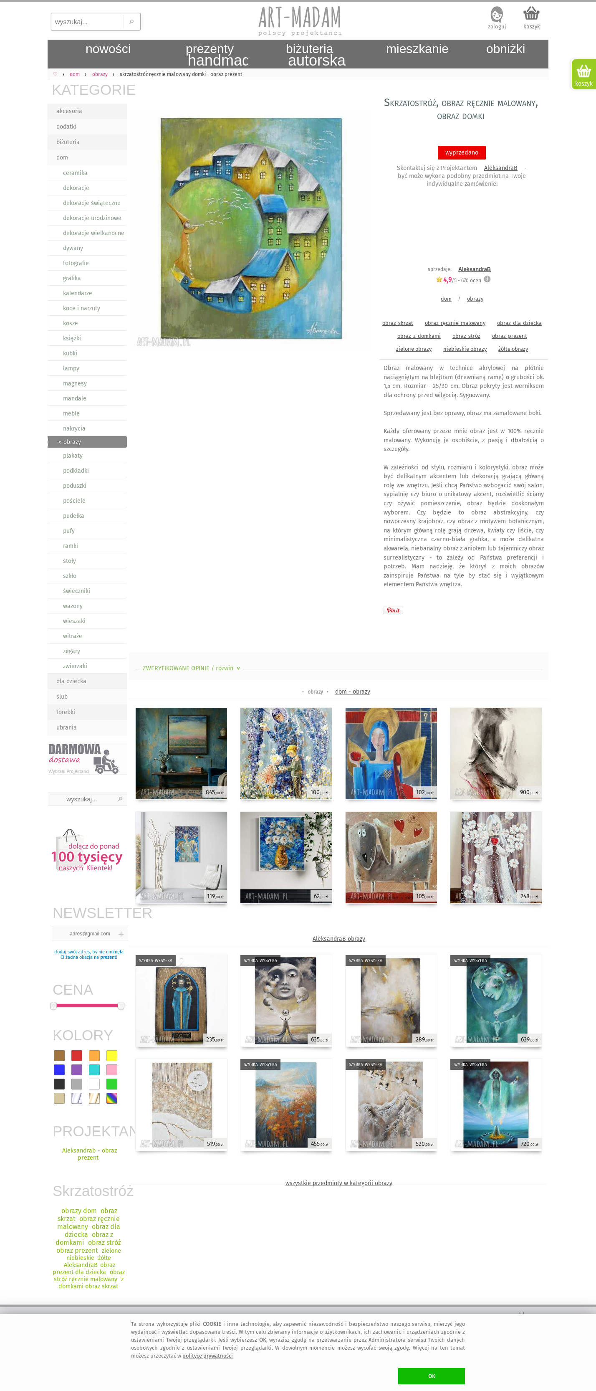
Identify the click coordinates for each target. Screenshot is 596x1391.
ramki (70, 546)
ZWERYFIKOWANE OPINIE (192, 668)
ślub (62, 696)
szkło (69, 576)
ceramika (75, 173)
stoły (69, 561)
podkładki (76, 470)
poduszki (74, 485)
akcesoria (69, 111)
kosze (70, 323)
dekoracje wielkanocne (93, 233)
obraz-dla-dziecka (519, 323)
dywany (73, 248)
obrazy (475, 299)
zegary (71, 651)
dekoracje (76, 188)
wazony (73, 606)
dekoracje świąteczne (92, 203)
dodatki (66, 126)
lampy (71, 368)
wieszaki (74, 621)
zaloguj (497, 26)
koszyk (531, 26)
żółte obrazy (513, 349)
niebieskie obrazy (465, 349)
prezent (108, 957)
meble (71, 413)
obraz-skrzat (397, 323)
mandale (74, 398)
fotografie (76, 263)
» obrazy (69, 442)
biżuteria (68, 142)
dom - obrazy (352, 691)
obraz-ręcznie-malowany (455, 323)
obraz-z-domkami (419, 336)
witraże (72, 636)
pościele (74, 500)
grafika (72, 278)
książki (72, 338)
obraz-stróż (466, 336)
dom (62, 157)
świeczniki (76, 591)
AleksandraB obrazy (339, 939)
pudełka (73, 515)
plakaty (73, 455)
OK (431, 1376)
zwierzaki (75, 666)
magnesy (75, 383)
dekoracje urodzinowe (92, 218)
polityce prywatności (207, 1356)
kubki (70, 353)
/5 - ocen (458, 280)
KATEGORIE (89, 89)
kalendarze (77, 293)
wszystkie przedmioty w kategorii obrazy (338, 1183)
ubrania (66, 727)
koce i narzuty (81, 308)
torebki (65, 712)
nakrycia (74, 428)
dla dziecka (71, 681)
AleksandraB (501, 168)
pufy (69, 531)
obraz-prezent (509, 336)
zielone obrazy (414, 349)
